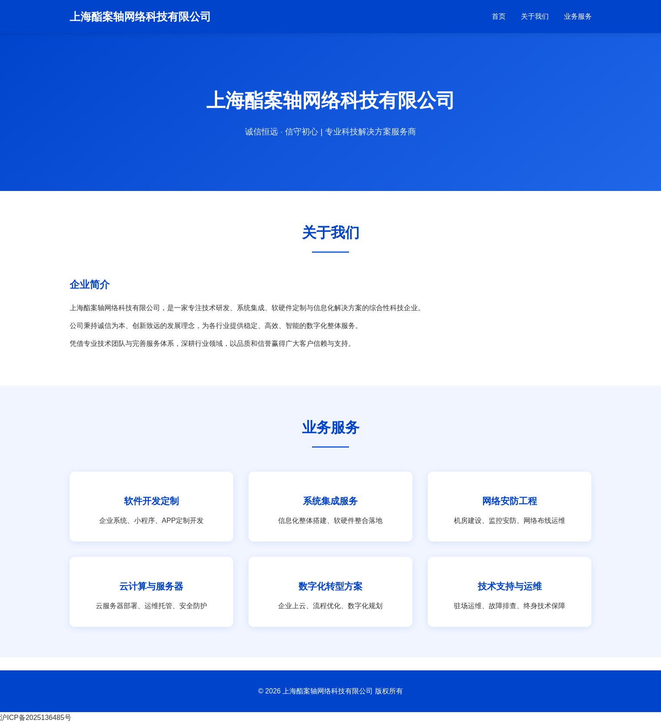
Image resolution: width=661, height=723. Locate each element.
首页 (499, 16)
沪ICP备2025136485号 (35, 717)
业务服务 (578, 16)
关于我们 (535, 16)
